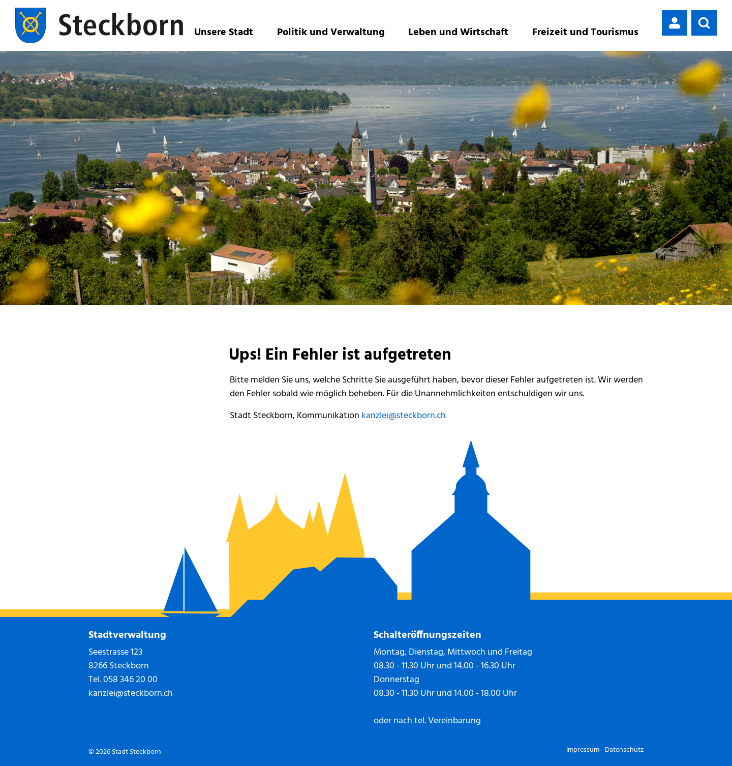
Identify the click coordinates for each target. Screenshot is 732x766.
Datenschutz (624, 750)
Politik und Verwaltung (331, 32)
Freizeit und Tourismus (585, 32)
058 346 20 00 (130, 679)
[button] (704, 23)
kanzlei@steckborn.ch (403, 415)
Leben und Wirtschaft (458, 32)
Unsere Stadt (223, 32)
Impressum (582, 750)
